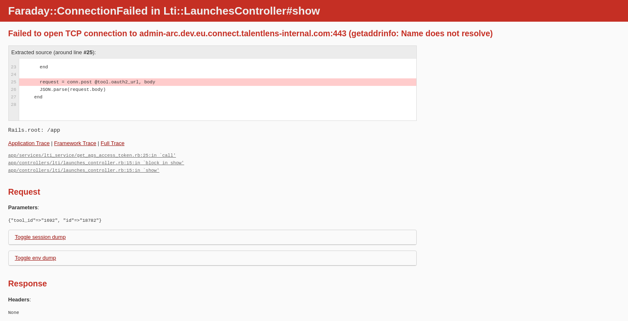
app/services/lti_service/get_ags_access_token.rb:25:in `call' (92, 155)
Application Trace (29, 143)
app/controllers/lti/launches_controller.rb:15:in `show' (84, 170)
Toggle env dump (35, 258)
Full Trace (113, 143)
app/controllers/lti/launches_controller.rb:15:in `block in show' (96, 163)
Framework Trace (75, 143)
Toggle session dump (40, 237)
